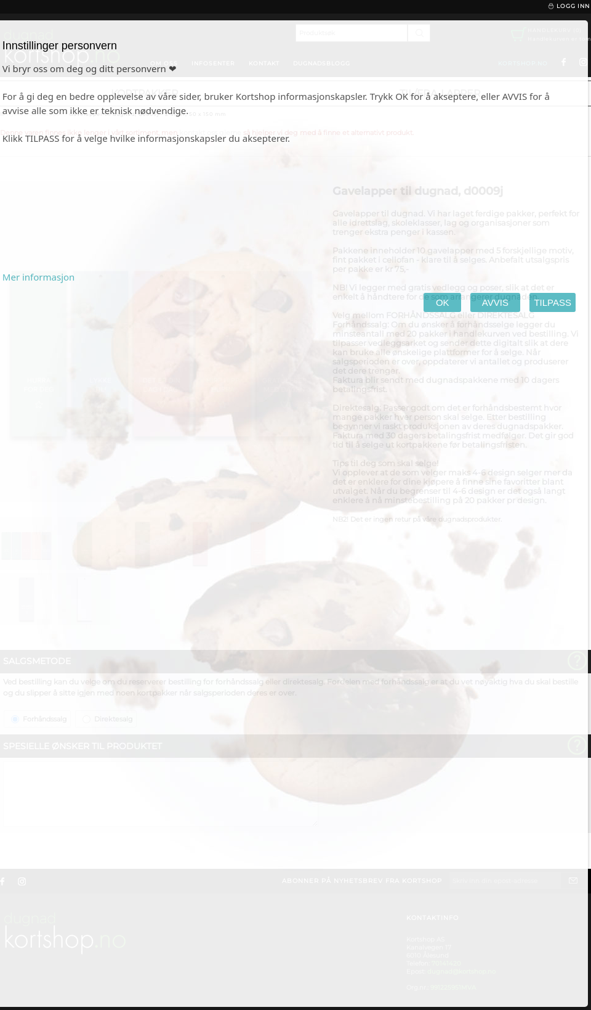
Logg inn (568, 6)
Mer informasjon (38, 277)
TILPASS (552, 302)
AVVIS (495, 302)
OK (442, 302)
